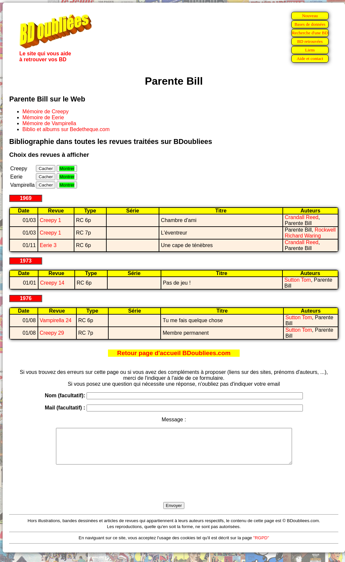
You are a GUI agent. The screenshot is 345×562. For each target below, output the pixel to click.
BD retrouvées (310, 41)
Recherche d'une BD (310, 32)
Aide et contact (310, 58)
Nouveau (310, 15)
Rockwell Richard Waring (310, 233)
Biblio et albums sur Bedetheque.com (66, 129)
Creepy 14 (52, 283)
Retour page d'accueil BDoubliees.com (173, 353)
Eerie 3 (48, 245)
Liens (310, 49)
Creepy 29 (52, 333)
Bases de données (309, 24)
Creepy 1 (50, 220)
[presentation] (174, 491)
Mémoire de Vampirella (49, 123)
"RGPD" (261, 544)
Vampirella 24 (56, 320)
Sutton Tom (297, 280)
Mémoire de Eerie (43, 117)
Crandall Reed (301, 217)
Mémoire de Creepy (45, 111)
